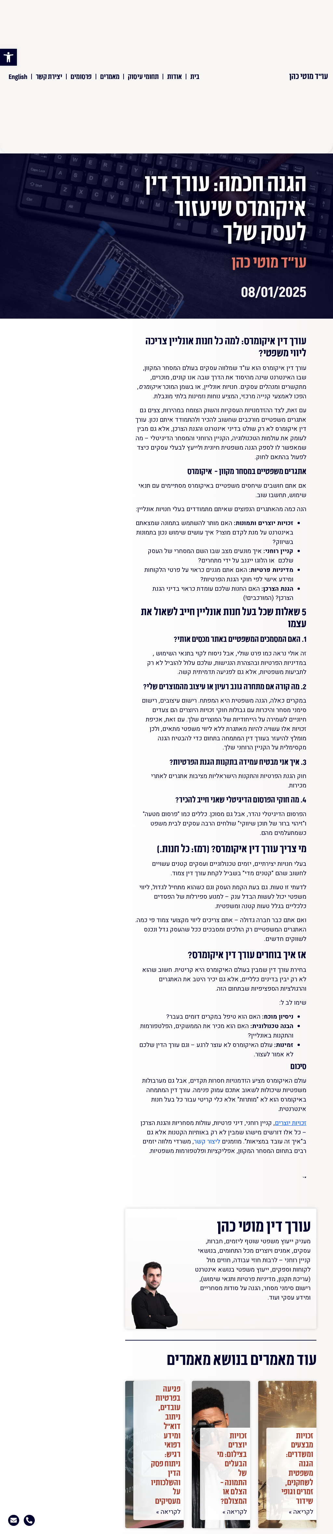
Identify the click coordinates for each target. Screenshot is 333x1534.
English (18, 76)
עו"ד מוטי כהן (308, 76)
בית (194, 76)
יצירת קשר (49, 76)
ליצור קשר (207, 1141)
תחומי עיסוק (143, 76)
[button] (8, 57)
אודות (174, 76)
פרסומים (81, 76)
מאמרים (109, 76)
